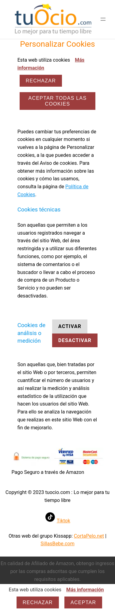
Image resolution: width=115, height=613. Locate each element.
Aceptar (83, 602)
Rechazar (41, 80)
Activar (69, 326)
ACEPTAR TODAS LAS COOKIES (58, 100)
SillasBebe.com (57, 543)
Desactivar (74, 340)
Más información (85, 590)
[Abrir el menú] (103, 19)
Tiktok (63, 521)
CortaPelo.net (89, 536)
